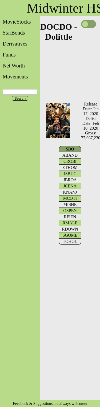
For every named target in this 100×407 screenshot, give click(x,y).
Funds (8, 55)
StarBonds (12, 33)
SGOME (69, 235)
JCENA (70, 186)
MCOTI (70, 198)
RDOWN (70, 229)
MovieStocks (15, 22)
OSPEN (70, 210)
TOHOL (70, 241)
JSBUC (69, 173)
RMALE (70, 223)
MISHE (70, 204)
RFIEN (70, 216)
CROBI (70, 161)
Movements (14, 77)
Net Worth (12, 66)
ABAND (70, 155)
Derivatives (13, 44)
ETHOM (70, 167)
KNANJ (70, 192)
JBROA (70, 180)
